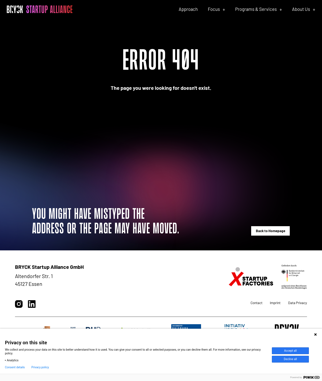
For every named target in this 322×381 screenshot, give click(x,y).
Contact (256, 303)
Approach (188, 9)
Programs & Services (256, 9)
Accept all (290, 350)
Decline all (290, 359)
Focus (214, 9)
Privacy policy (40, 367)
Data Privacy (297, 303)
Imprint (275, 303)
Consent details (15, 367)
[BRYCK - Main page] (39, 9)
